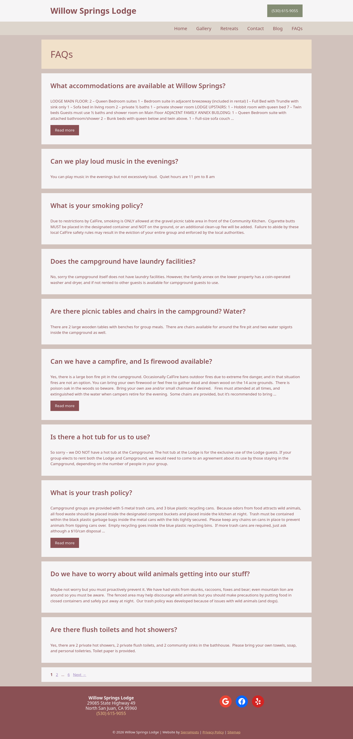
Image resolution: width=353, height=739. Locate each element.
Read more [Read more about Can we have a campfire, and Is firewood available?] (65, 405)
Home (180, 28)
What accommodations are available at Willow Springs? (138, 85)
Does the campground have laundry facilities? (123, 261)
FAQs (297, 28)
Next (79, 674)
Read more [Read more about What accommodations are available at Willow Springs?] (65, 130)
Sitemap (233, 732)
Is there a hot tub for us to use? (100, 436)
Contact (255, 28)
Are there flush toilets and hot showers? (113, 629)
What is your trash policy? (91, 492)
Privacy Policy (213, 732)
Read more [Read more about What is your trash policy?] (65, 542)
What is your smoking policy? (96, 205)
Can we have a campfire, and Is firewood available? (131, 361)
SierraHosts (190, 732)
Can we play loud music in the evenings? (114, 161)
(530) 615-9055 (285, 10)
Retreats (229, 28)
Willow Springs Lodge (93, 10)
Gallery (203, 28)
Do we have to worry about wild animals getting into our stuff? (150, 573)
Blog (278, 28)
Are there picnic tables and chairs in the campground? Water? (148, 311)
